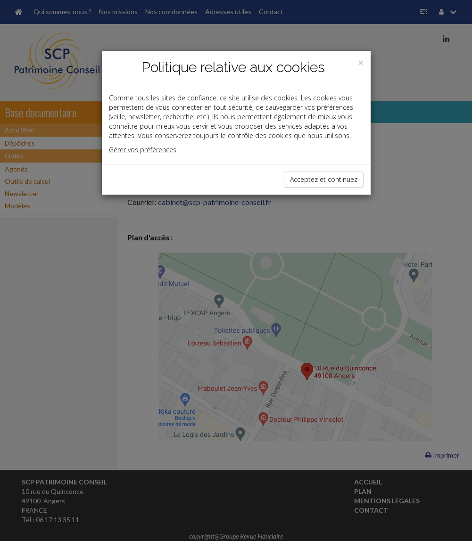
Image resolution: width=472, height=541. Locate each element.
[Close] (361, 63)
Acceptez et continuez (323, 179)
